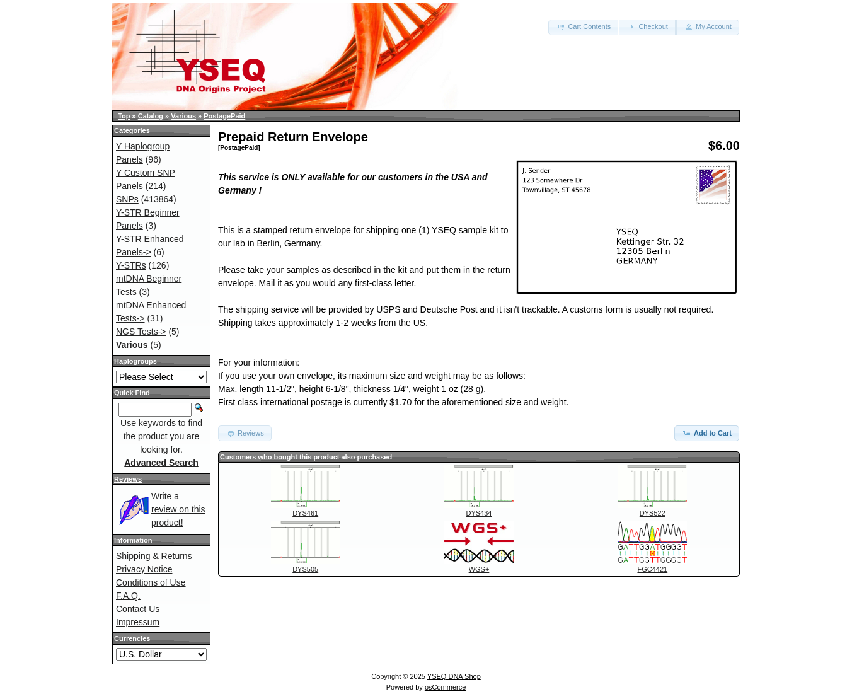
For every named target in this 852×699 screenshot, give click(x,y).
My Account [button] (708, 26)
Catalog (150, 116)
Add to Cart (707, 433)
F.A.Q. (128, 596)
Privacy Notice (144, 569)
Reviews (128, 479)
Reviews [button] (245, 433)
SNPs (127, 199)
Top (124, 116)
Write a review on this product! (178, 509)
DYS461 (305, 513)
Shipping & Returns (154, 556)
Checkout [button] (647, 26)
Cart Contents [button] (583, 26)
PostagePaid (224, 116)
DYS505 (305, 569)
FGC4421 (652, 569)
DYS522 (652, 513)
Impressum (137, 622)
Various (183, 116)
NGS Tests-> (141, 331)
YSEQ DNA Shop (454, 676)
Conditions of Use (151, 582)
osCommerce (445, 687)
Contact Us (137, 609)
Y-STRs (131, 265)
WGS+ (479, 569)
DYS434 (479, 513)
